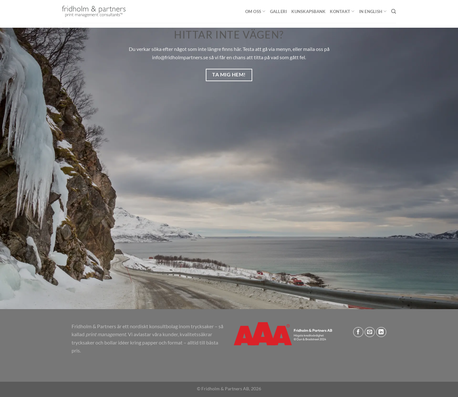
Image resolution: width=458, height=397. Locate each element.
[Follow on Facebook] (358, 332)
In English (373, 11)
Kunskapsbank (308, 11)
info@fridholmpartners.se (180, 57)
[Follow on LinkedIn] (381, 332)
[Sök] (393, 11)
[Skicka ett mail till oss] (369, 332)
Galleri (278, 11)
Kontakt (342, 11)
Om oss (255, 11)
